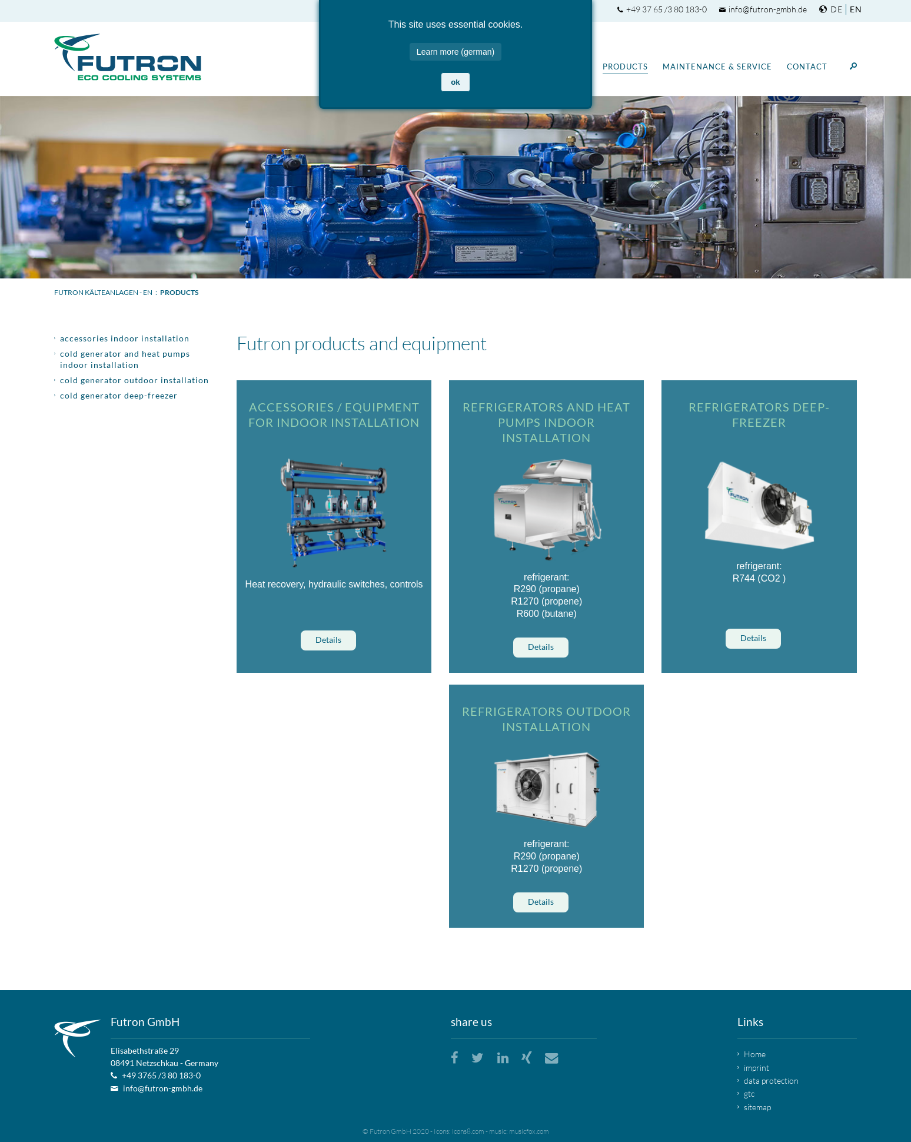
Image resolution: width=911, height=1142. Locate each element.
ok (455, 75)
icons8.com (468, 1131)
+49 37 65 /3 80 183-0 (666, 9)
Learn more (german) (455, 44)
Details (328, 640)
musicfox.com (529, 1131)
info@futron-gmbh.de (768, 9)
